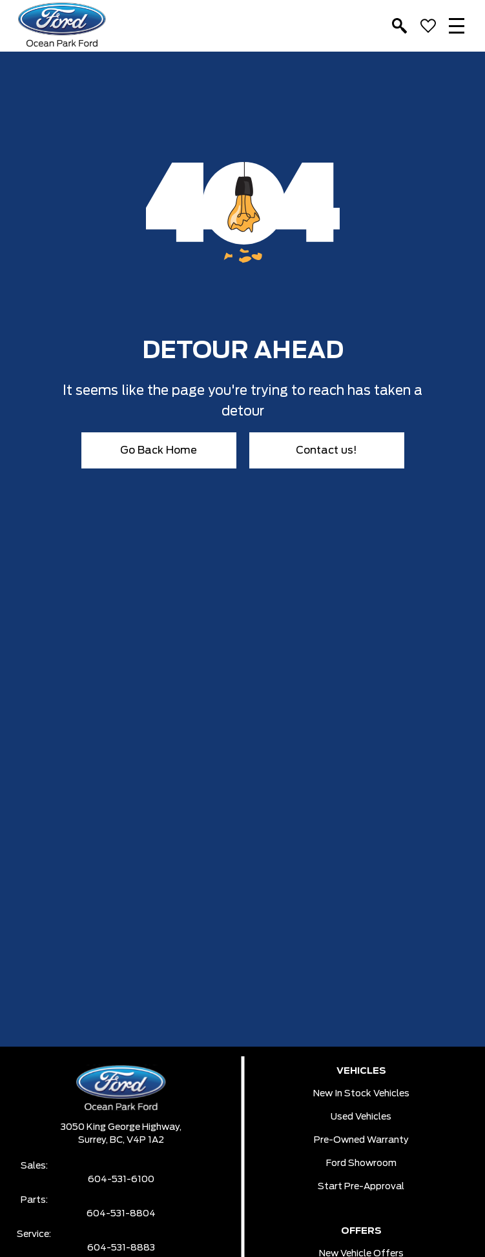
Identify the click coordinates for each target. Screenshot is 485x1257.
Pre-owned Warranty (361, 1140)
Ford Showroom (361, 1163)
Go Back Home (158, 450)
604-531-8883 (121, 1247)
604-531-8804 (121, 1213)
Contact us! (326, 450)
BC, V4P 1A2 (137, 1140)
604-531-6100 (121, 1179)
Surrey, (94, 1140)
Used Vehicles (361, 1116)
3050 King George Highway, (121, 1127)
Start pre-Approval (361, 1186)
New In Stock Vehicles (361, 1093)
